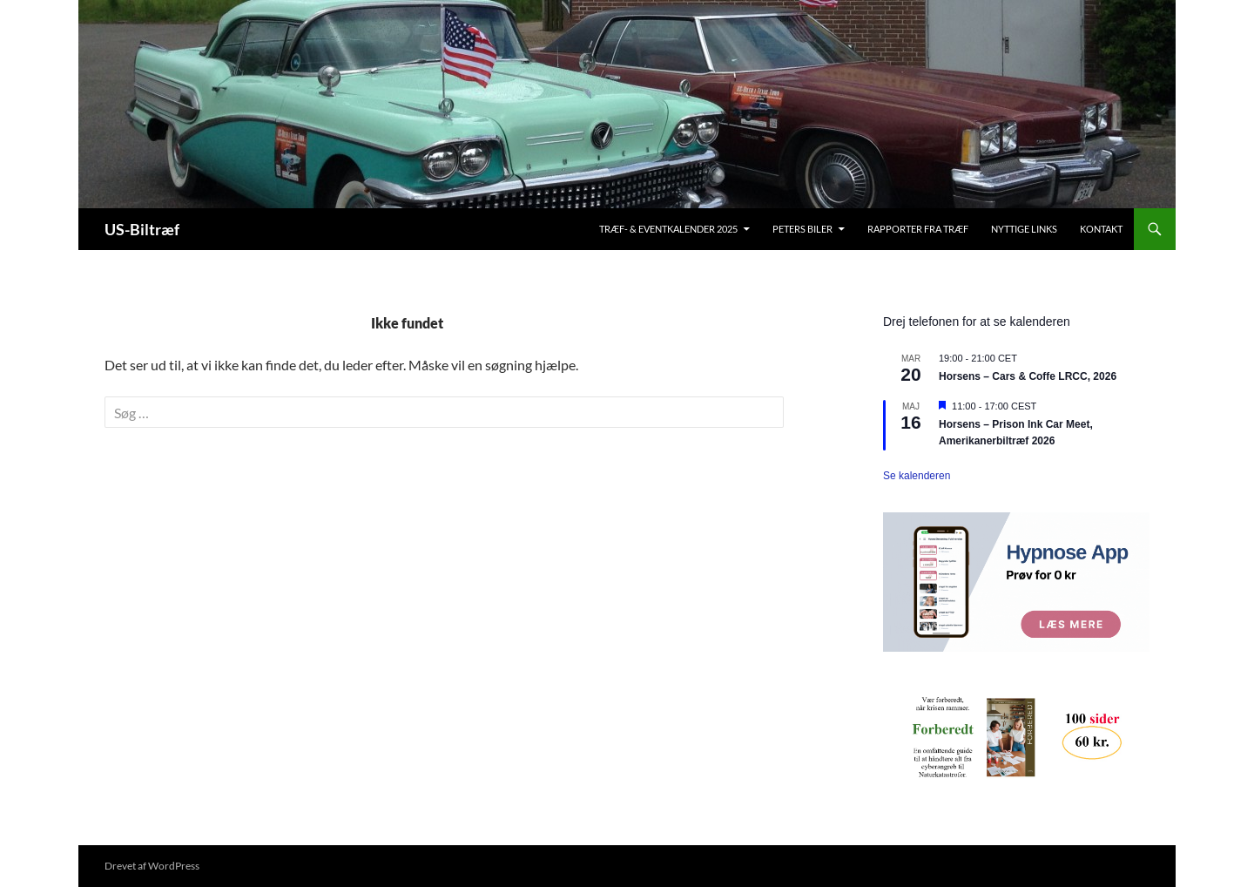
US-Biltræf (141, 229)
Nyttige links (1024, 228)
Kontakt (1101, 228)
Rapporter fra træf (917, 228)
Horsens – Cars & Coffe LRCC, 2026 (1027, 376)
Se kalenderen (916, 476)
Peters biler (802, 228)
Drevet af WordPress (151, 865)
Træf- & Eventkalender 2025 (668, 228)
